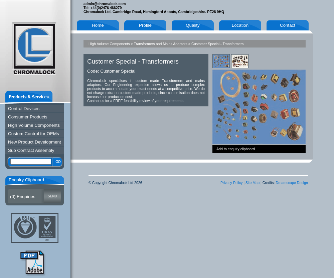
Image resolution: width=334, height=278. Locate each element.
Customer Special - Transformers (217, 44)
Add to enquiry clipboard (235, 149)
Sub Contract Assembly (31, 150)
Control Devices (23, 108)
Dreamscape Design (292, 183)
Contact (287, 25)
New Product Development (34, 142)
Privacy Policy (231, 183)
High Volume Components (34, 125)
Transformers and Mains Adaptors (160, 44)
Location (240, 25)
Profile (145, 25)
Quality (192, 25)
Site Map (252, 183)
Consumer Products (27, 116)
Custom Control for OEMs (33, 133)
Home (98, 25)
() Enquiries (22, 196)
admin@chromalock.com (105, 4)
